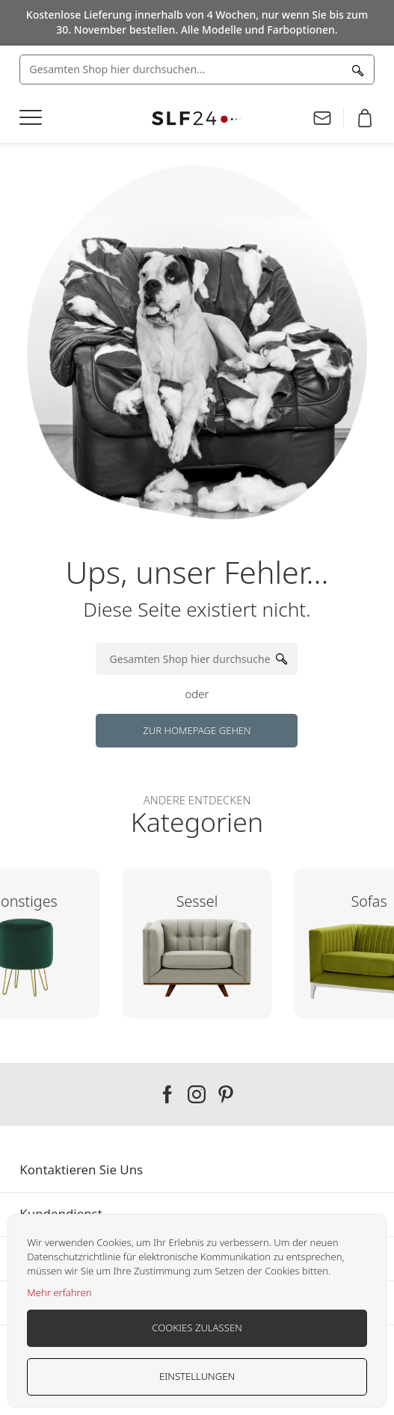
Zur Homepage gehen (196, 730)
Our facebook (167, 1094)
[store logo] (197, 118)
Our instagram (197, 1094)
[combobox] (196, 69)
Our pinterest (226, 1094)
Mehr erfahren (59, 1292)
